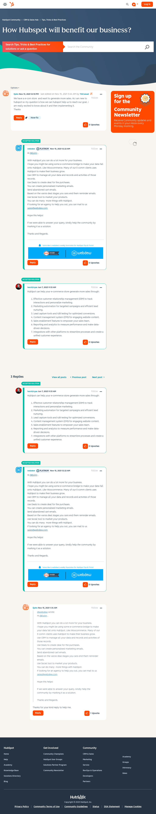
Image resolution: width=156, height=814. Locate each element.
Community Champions (53, 754)
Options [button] (14, 88)
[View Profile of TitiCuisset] (84, 94)
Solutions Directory (12, 776)
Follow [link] (94, 98)
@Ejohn (33, 153)
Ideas (124, 773)
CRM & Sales (88, 754)
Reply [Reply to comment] (33, 262)
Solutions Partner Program (55, 765)
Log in (147, 4)
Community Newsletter (53, 770)
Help (6, 759)
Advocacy (126, 768)
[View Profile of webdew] (31, 149)
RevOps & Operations (92, 770)
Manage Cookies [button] (133, 806)
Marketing (87, 759)
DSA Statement (112, 806)
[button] (101, 94)
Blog (6, 781)
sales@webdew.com (37, 208)
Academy (8, 765)
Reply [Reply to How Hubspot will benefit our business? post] (19, 117)
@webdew (42, 612)
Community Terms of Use (47, 806)
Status (96, 806)
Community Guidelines (76, 806)
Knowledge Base (11, 770)
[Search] (108, 46)
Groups (125, 762)
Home (6, 754)
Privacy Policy (22, 806)
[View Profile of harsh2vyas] (32, 287)
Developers (88, 776)
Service (86, 765)
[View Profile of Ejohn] (16, 94)
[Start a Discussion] (135, 4)
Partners (86, 781)
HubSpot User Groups (52, 759)
